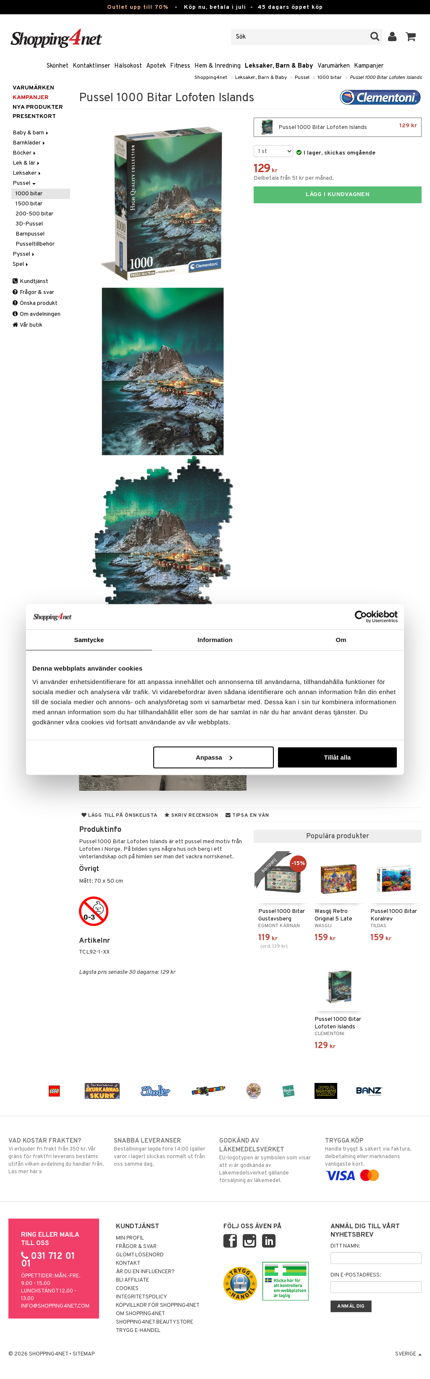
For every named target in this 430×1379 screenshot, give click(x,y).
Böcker (25, 153)
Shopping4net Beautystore (154, 1322)
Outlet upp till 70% (137, 7)
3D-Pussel (29, 224)
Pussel (302, 77)
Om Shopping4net (140, 1314)
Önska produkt (35, 303)
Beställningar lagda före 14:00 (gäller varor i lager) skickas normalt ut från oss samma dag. (162, 1152)
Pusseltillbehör (35, 244)
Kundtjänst (30, 281)
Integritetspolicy (141, 1297)
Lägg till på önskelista (119, 815)
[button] (411, 37)
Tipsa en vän (247, 815)
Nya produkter (38, 107)
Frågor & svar (33, 292)
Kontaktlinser (91, 66)
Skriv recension (191, 815)
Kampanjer (368, 66)
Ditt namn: (345, 1246)
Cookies (127, 1288)
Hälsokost (128, 66)
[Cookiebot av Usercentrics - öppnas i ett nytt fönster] (361, 617)
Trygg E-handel (138, 1330)
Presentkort (34, 116)
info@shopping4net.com (55, 1306)
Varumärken (333, 66)
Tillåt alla (337, 756)
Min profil (130, 1238)
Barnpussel (30, 234)
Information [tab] (215, 639)
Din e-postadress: (355, 1275)
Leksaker (27, 173)
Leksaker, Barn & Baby (279, 66)
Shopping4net (210, 77)
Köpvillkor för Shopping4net (157, 1305)
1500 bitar (29, 203)
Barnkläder (29, 143)
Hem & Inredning (217, 66)
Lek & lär (27, 163)
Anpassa (214, 756)
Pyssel (24, 254)
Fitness (180, 66)
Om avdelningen (36, 314)
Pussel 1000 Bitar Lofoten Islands (386, 77)
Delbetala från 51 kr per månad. (294, 178)
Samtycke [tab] (89, 639)
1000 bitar (329, 77)
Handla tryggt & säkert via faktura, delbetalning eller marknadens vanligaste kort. (373, 1158)
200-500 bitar (34, 214)
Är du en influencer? (145, 1272)
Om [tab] (341, 639)
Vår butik (27, 325)
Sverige (408, 1354)
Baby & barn (31, 132)
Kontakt (128, 1263)
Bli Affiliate (132, 1280)
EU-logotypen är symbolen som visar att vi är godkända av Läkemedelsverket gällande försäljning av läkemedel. (267, 1160)
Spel (21, 264)
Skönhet (57, 66)
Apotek (156, 66)
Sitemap (83, 1354)
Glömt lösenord (140, 1255)
